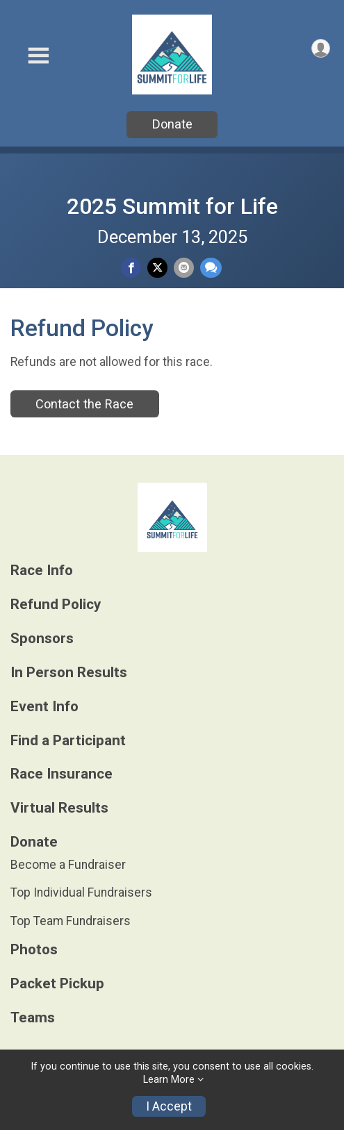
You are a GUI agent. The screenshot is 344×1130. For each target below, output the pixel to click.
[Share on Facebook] (131, 268)
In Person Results (68, 673)
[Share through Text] (211, 268)
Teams (32, 1018)
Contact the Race (84, 404)
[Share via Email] (184, 268)
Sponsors (42, 639)
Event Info (44, 707)
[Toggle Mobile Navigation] (38, 56)
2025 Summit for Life (172, 206)
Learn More (169, 1080)
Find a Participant (68, 741)
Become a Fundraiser (68, 865)
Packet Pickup (57, 984)
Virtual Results (59, 808)
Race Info (41, 571)
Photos (34, 950)
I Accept (169, 1106)
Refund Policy (55, 605)
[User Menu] (320, 48)
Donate (172, 124)
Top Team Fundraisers (70, 921)
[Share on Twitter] (157, 268)
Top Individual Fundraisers (81, 892)
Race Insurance (61, 774)
